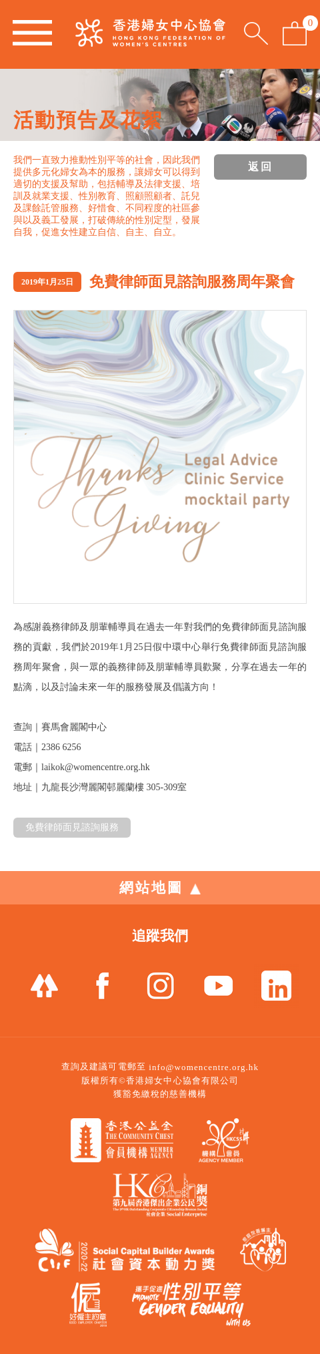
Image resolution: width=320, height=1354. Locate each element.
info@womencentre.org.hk (204, 1067)
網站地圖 (160, 888)
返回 (260, 166)
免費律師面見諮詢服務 (72, 827)
